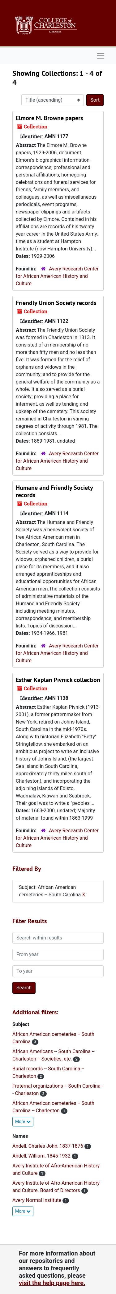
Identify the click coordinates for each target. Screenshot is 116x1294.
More (23, 1121)
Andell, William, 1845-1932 (42, 1156)
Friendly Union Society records (56, 303)
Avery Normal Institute (37, 1200)
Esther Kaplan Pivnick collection (58, 680)
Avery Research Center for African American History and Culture (57, 276)
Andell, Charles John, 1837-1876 (48, 1146)
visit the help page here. (52, 1283)
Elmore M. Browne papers (49, 118)
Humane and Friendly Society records (54, 491)
